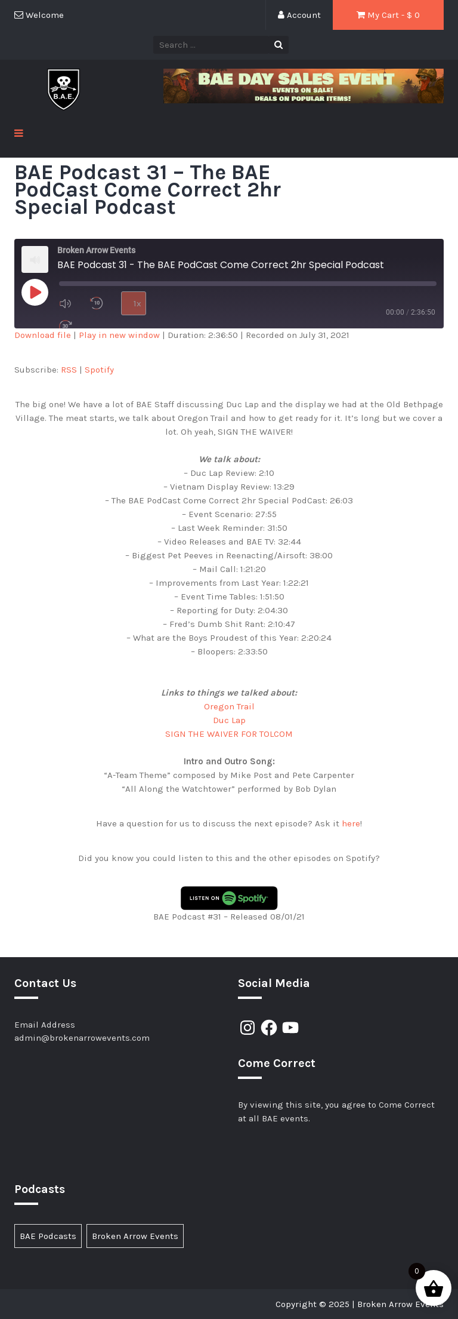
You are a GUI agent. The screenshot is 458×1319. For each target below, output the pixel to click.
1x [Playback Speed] (137, 303)
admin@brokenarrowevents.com (82, 1037)
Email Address (44, 1024)
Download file (42, 335)
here (351, 823)
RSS (69, 369)
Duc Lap (229, 720)
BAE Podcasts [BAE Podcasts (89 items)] (48, 1236)
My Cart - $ (388, 15)
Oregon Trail (229, 706)
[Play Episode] (34, 292)
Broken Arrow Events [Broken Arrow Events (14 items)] (135, 1236)
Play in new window (119, 335)
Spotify (99, 369)
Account (299, 15)
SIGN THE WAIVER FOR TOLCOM (229, 733)
